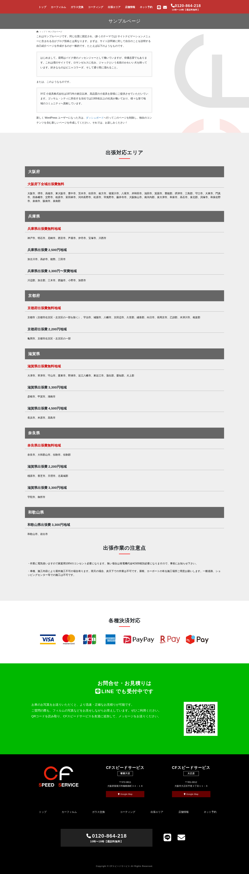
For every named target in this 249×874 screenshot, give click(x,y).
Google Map (125, 794)
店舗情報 (183, 812)
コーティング (127, 812)
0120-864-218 (106, 838)
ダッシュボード (95, 117)
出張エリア (157, 812)
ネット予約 (210, 812)
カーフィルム (69, 812)
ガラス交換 (98, 812)
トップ (43, 812)
